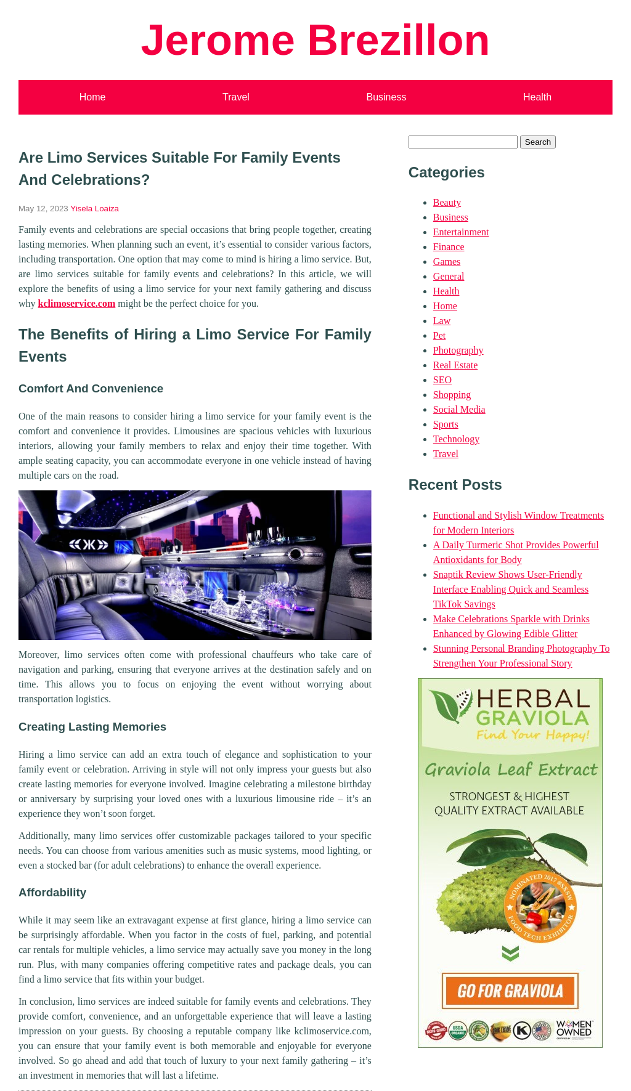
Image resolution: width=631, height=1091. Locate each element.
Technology (456, 439)
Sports (445, 424)
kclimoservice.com (77, 303)
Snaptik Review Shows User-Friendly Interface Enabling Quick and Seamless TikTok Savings (510, 589)
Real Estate (455, 365)
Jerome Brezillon (315, 39)
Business (386, 97)
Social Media (459, 409)
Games (446, 261)
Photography (458, 350)
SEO (442, 380)
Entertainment (461, 232)
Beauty (447, 202)
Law (441, 320)
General (449, 276)
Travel (236, 97)
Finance (449, 246)
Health (537, 97)
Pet (439, 335)
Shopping (452, 394)
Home (92, 97)
